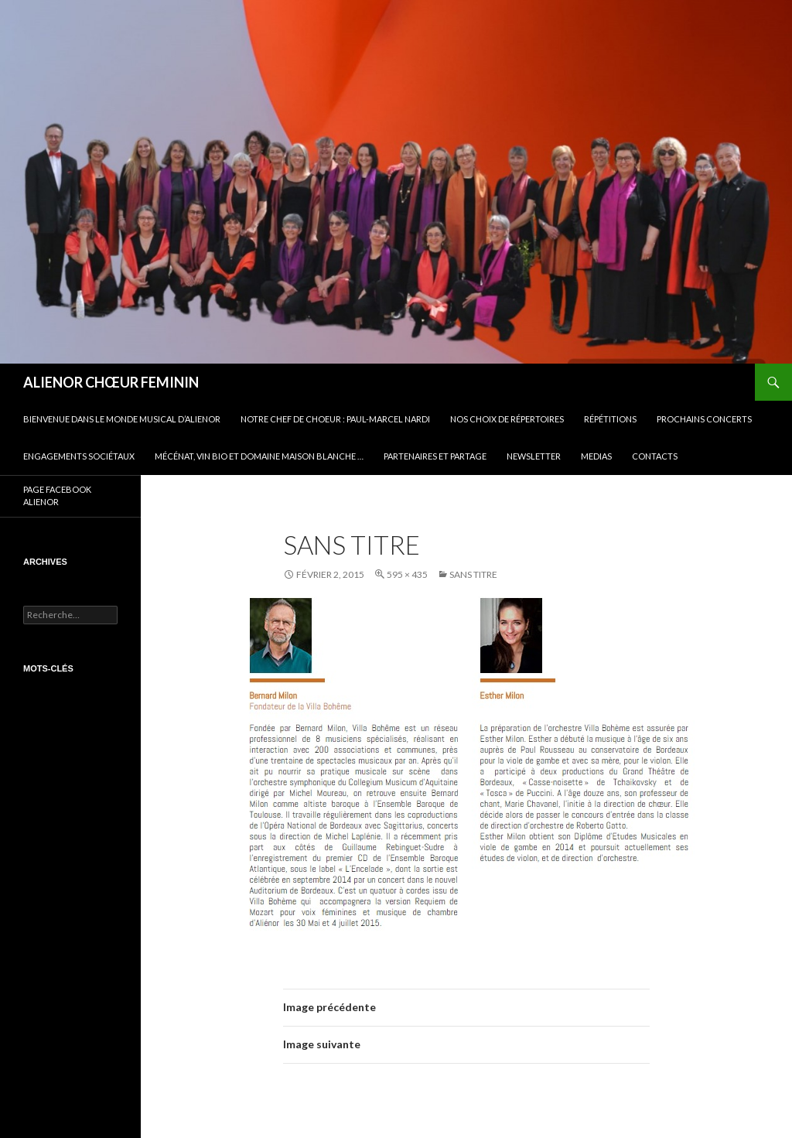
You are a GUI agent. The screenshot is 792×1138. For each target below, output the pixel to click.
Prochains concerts (704, 419)
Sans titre (473, 574)
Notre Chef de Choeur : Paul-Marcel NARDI (335, 419)
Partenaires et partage (435, 456)
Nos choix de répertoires (507, 419)
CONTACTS (655, 456)
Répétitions (610, 419)
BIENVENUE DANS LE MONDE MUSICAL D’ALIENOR (121, 419)
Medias (596, 456)
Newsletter (534, 456)
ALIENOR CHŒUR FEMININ (111, 382)
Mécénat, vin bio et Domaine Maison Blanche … (259, 456)
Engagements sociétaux (79, 456)
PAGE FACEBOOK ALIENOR (57, 495)
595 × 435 (407, 574)
